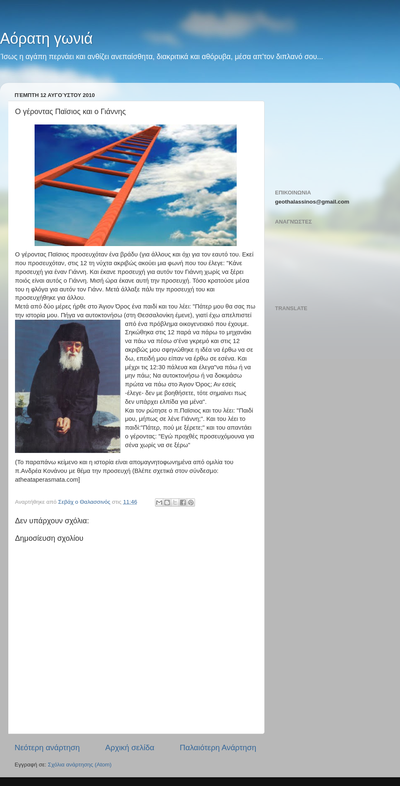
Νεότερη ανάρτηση (47, 747)
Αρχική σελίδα (130, 747)
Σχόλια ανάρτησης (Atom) (80, 764)
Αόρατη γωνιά (46, 38)
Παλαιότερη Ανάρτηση (218, 747)
